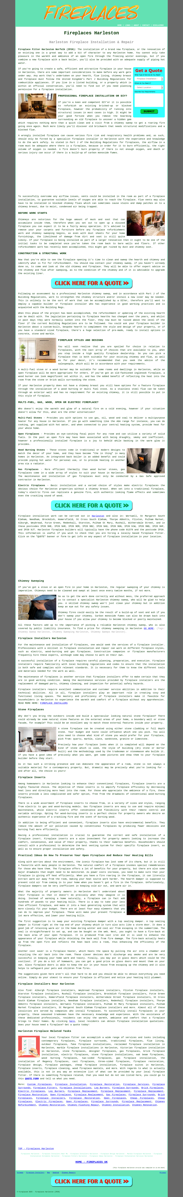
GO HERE (149, 628)
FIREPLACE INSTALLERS (54, 703)
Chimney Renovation (144, 1105)
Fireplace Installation (70, 1084)
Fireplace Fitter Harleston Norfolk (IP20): (47, 49)
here (72, 1021)
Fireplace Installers (50, 1098)
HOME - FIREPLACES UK (91, 1161)
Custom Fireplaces (39, 1084)
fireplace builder (148, 323)
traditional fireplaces (127, 1041)
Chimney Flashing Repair (83, 1105)
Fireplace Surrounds (125, 1088)
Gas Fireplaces (116, 1094)
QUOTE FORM (32, 1078)
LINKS (127, 25)
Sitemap (20, 1173)
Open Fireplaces (60, 1094)
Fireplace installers (32, 689)
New (48, 1173)
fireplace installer (150, 644)
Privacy (163, 1173)
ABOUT (136, 25)
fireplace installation (132, 1021)
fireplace (128, 49)
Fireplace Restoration (105, 1084)
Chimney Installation (115, 1105)
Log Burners (102, 1088)
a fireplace (157, 1018)
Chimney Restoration (52, 1105)
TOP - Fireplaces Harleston (36, 1148)
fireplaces (132, 142)
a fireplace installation (55, 89)
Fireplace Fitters (45, 1088)
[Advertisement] (91, 174)
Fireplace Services (136, 1084)
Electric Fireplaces (31, 1091)
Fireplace (24, 516)
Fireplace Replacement (82, 1091)
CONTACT (146, 25)
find (28, 990)
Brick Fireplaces (152, 1088)
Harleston (98, 516)
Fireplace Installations (75, 1088)
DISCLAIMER (158, 25)
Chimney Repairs (68, 1173)
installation (156, 664)
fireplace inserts (72, 803)
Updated (56, 1173)
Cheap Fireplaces (142, 1098)
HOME (119, 25)
